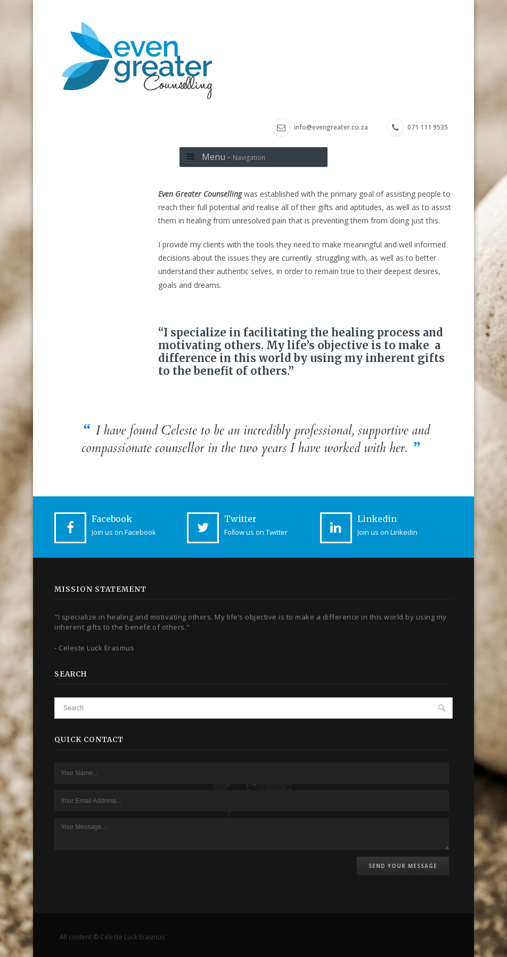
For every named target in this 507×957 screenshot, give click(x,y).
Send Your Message (403, 866)
